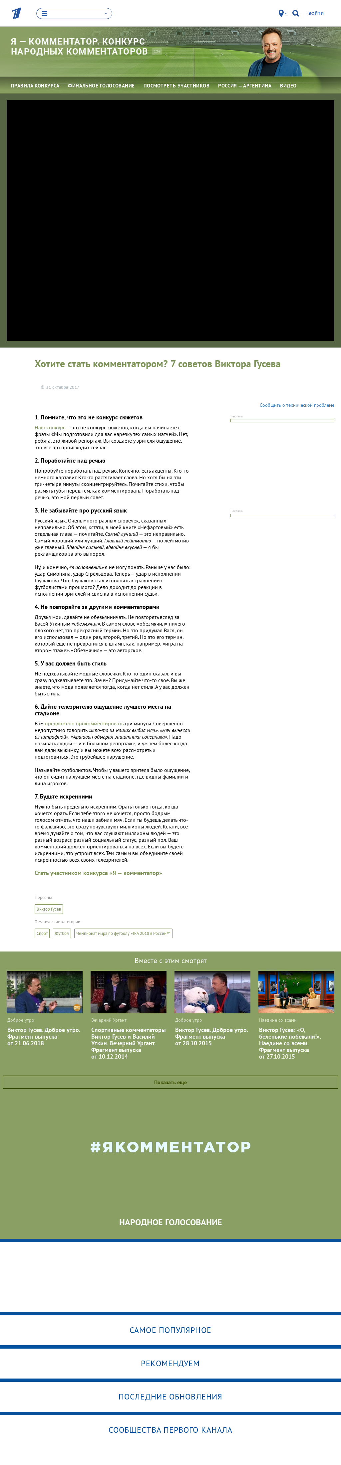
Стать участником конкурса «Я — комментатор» (98, 872)
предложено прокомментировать (84, 723)
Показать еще (170, 1082)
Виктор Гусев (49, 909)
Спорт (42, 933)
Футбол (62, 933)
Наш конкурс (50, 427)
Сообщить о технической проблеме (297, 405)
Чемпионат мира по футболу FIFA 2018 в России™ (123, 933)
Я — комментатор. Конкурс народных (81, 47)
